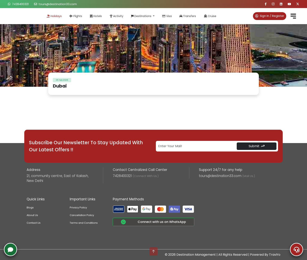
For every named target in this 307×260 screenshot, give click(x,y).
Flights (76, 16)
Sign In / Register (269, 16)
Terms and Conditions (84, 223)
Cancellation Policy (82, 215)
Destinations (141, 16)
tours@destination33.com (55, 4)
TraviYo (274, 254)
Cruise (210, 16)
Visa (167, 16)
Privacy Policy (78, 207)
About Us (32, 215)
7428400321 (18, 4)
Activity (116, 16)
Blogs (30, 207)
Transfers (188, 16)
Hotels (96, 16)
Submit (257, 146)
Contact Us (34, 223)
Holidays (54, 16)
